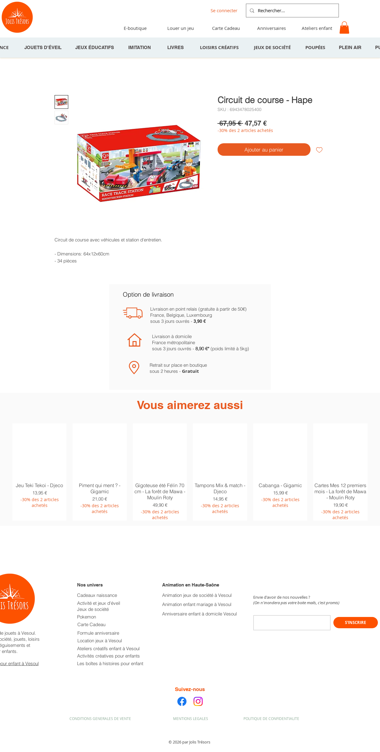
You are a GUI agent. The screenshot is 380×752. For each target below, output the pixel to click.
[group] (190, 472)
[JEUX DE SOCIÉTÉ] (273, 47)
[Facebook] (182, 701)
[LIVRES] (176, 47)
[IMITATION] (140, 47)
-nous (198, 689)
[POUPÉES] (316, 47)
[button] (344, 27)
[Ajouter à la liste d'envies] (319, 149)
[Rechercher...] (292, 10)
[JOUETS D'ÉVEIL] (43, 47)
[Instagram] (198, 701)
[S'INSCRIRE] (355, 622)
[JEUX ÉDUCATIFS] (95, 47)
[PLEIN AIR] (350, 47)
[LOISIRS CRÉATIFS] (220, 47)
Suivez (183, 689)
